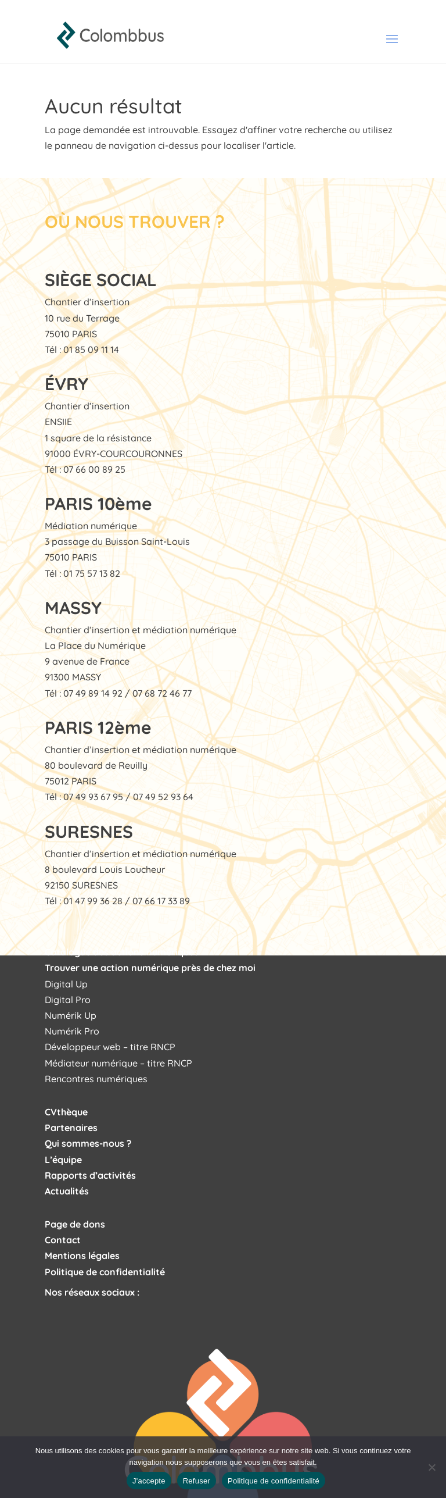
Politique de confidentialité (273, 1480)
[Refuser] (431, 1467)
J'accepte (149, 1480)
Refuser (196, 1480)
